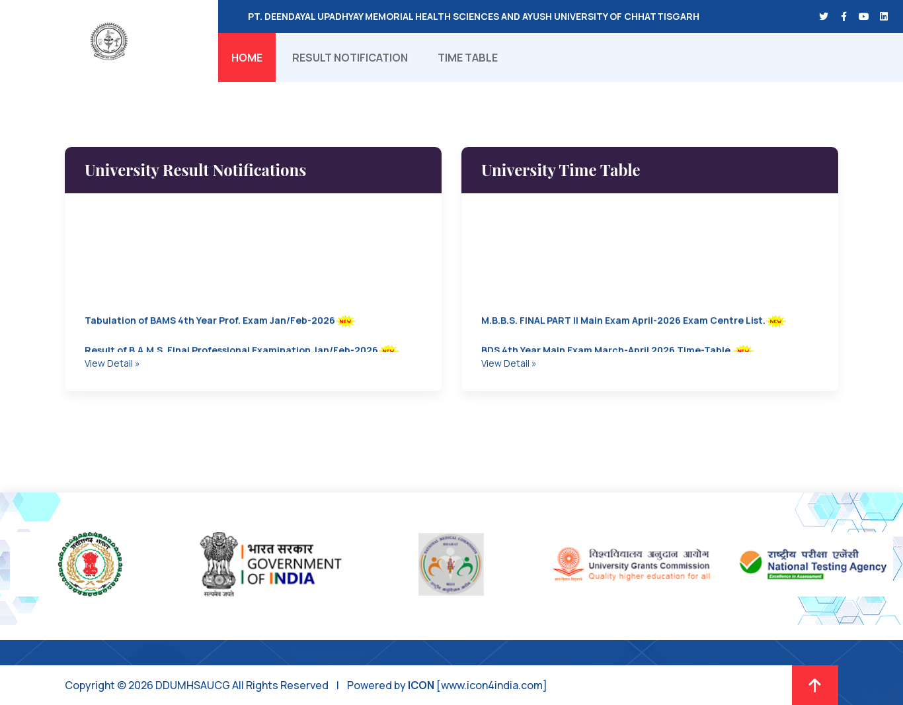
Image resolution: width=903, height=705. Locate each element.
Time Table (468, 57)
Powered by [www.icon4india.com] (447, 685)
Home (246, 57)
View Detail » (112, 363)
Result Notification (350, 57)
